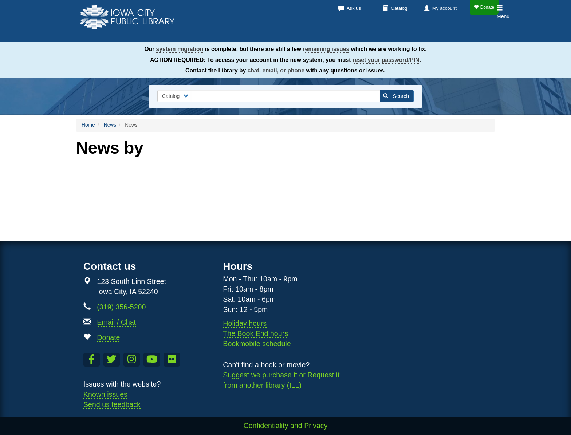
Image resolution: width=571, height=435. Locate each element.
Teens (484, 33)
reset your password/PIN (386, 60)
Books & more (296, 33)
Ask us (354, 8)
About (428, 33)
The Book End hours (255, 333)
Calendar (347, 33)
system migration (180, 49)
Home (88, 125)
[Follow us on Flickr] (172, 360)
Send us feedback (112, 404)
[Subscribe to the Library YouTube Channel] (151, 360)
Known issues (105, 394)
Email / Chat (116, 322)
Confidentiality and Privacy (286, 426)
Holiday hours (245, 323)
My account (444, 8)
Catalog (399, 8)
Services (390, 33)
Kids (459, 33)
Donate (484, 7)
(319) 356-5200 (121, 307)
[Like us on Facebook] (91, 360)
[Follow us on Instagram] (131, 360)
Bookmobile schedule (257, 344)
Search (396, 96)
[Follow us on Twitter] (111, 360)
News (110, 125)
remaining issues (326, 49)
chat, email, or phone (276, 70)
